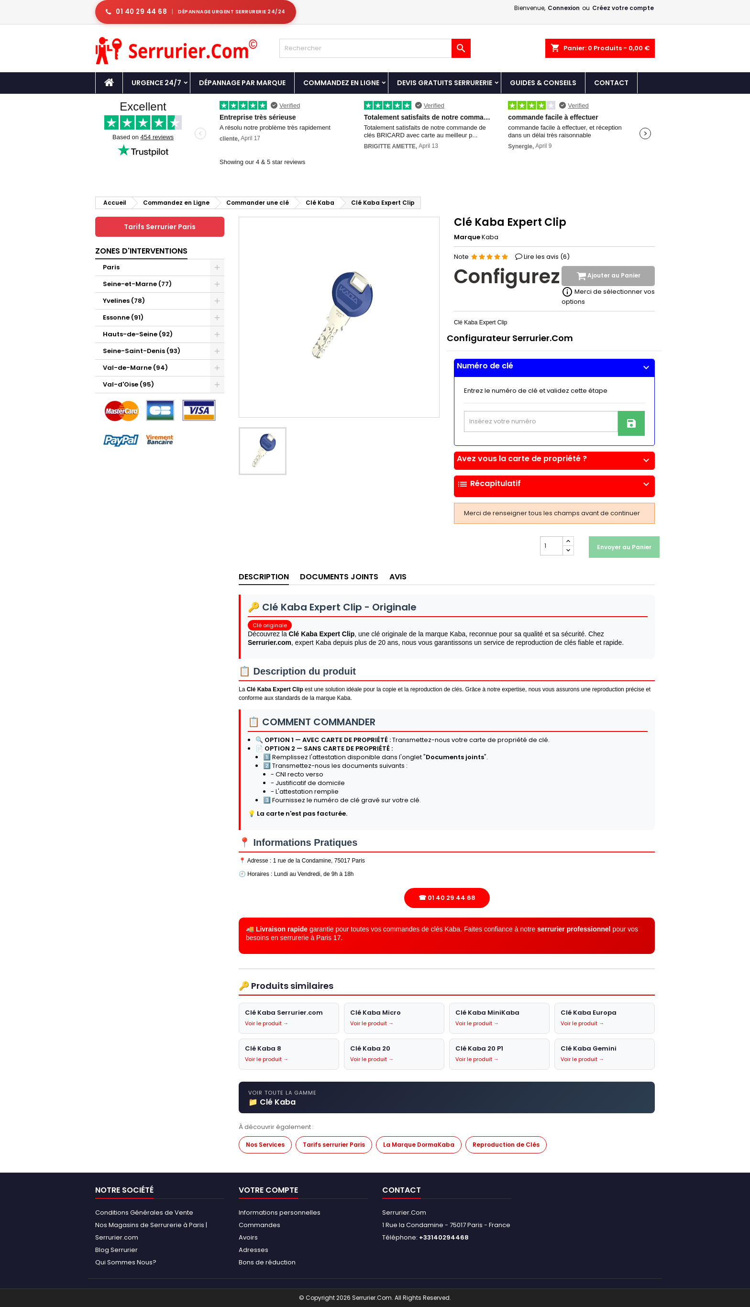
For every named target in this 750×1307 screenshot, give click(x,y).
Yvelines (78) (124, 300)
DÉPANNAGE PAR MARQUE (242, 83)
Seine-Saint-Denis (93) (141, 350)
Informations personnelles (279, 1212)
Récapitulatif (554, 484)
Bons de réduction (267, 1262)
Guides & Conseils (543, 83)
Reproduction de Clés (506, 1145)
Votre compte (268, 1190)
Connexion (564, 8)
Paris (111, 267)
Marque (467, 237)
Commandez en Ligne (341, 83)
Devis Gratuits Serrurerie (444, 83)
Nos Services (265, 1145)
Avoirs (248, 1237)
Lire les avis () (547, 256)
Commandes (259, 1224)
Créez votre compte (623, 8)
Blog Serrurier (116, 1249)
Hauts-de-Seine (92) (138, 334)
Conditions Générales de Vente (144, 1212)
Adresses (253, 1249)
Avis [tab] (398, 576)
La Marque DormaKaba (418, 1145)
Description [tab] (264, 576)
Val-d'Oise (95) (128, 384)
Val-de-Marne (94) (135, 367)
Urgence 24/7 (156, 83)
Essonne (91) (123, 317)
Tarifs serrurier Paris (334, 1145)
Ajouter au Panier (608, 276)
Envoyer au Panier (624, 547)
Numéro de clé (554, 366)
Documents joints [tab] (339, 576)
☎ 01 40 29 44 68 (447, 897)
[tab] (554, 368)
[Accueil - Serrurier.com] (109, 82)
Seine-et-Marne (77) (137, 283)
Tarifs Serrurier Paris (160, 227)
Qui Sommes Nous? (125, 1262)
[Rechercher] (375, 48)
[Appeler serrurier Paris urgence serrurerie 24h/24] (195, 12)
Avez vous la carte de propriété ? (554, 458)
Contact (611, 83)
